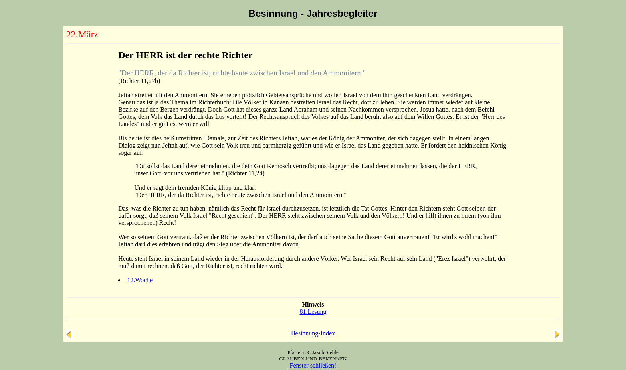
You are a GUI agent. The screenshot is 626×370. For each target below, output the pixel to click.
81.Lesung (312, 311)
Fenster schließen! (313, 365)
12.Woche (140, 280)
